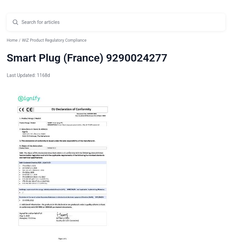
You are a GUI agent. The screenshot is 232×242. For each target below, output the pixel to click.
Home (12, 40)
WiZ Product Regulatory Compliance (54, 40)
